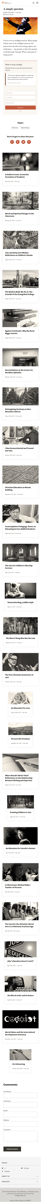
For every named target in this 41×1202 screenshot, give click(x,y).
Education (15, 128)
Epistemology (25, 128)
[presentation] (37, 3)
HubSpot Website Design (17, 1201)
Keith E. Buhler (9, 15)
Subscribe (20, 107)
